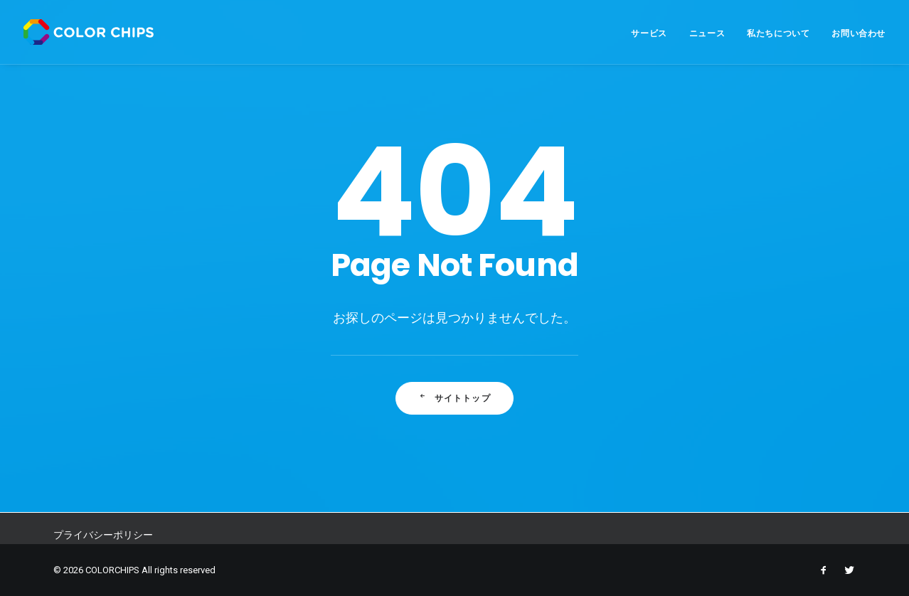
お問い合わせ (858, 33)
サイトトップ (454, 398)
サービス (648, 33)
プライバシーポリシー (103, 535)
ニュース (707, 33)
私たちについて (778, 33)
